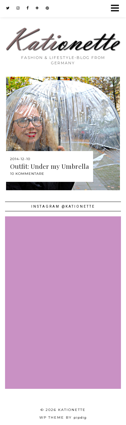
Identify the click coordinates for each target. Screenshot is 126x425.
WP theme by (63, 417)
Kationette (72, 410)
